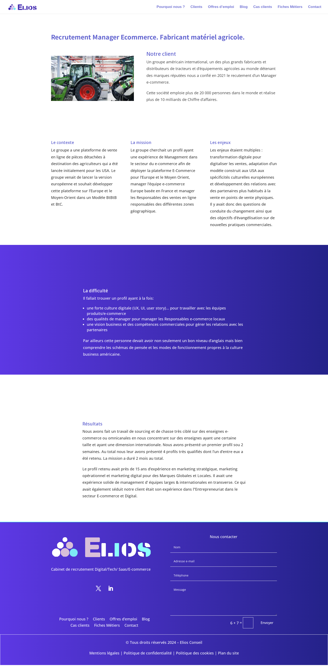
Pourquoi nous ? (171, 7)
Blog (244, 7)
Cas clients (262, 7)
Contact (314, 7)
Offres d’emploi (221, 7)
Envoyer (267, 622)
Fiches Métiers (290, 7)
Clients (196, 7)
